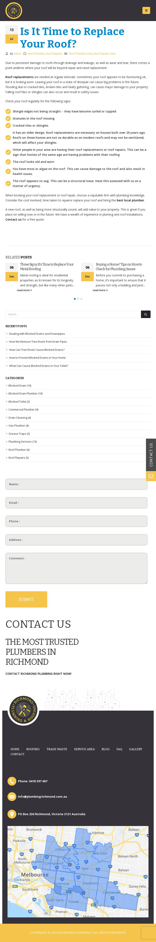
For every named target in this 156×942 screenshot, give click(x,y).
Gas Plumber (17, 425)
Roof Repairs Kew (104, 53)
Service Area (84, 749)
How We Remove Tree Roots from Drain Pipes (38, 341)
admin (17, 53)
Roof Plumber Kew (80, 53)
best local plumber (130, 200)
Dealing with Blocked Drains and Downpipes (37, 334)
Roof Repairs (54, 53)
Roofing (33, 749)
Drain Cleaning (18, 417)
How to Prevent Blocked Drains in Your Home (37, 357)
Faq (119, 749)
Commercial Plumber (22, 409)
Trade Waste (57, 749)
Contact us (13, 219)
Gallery (135, 749)
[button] (74, 299)
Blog (106, 749)
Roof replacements (19, 77)
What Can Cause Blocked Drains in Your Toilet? (38, 366)
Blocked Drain (17, 385)
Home (15, 749)
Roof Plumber (36, 53)
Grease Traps (17, 433)
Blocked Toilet (17, 401)
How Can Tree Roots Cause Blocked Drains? (37, 350)
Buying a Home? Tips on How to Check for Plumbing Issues (119, 266)
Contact (17, 754)
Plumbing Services (20, 441)
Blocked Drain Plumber (23, 393)
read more (24, 290)
